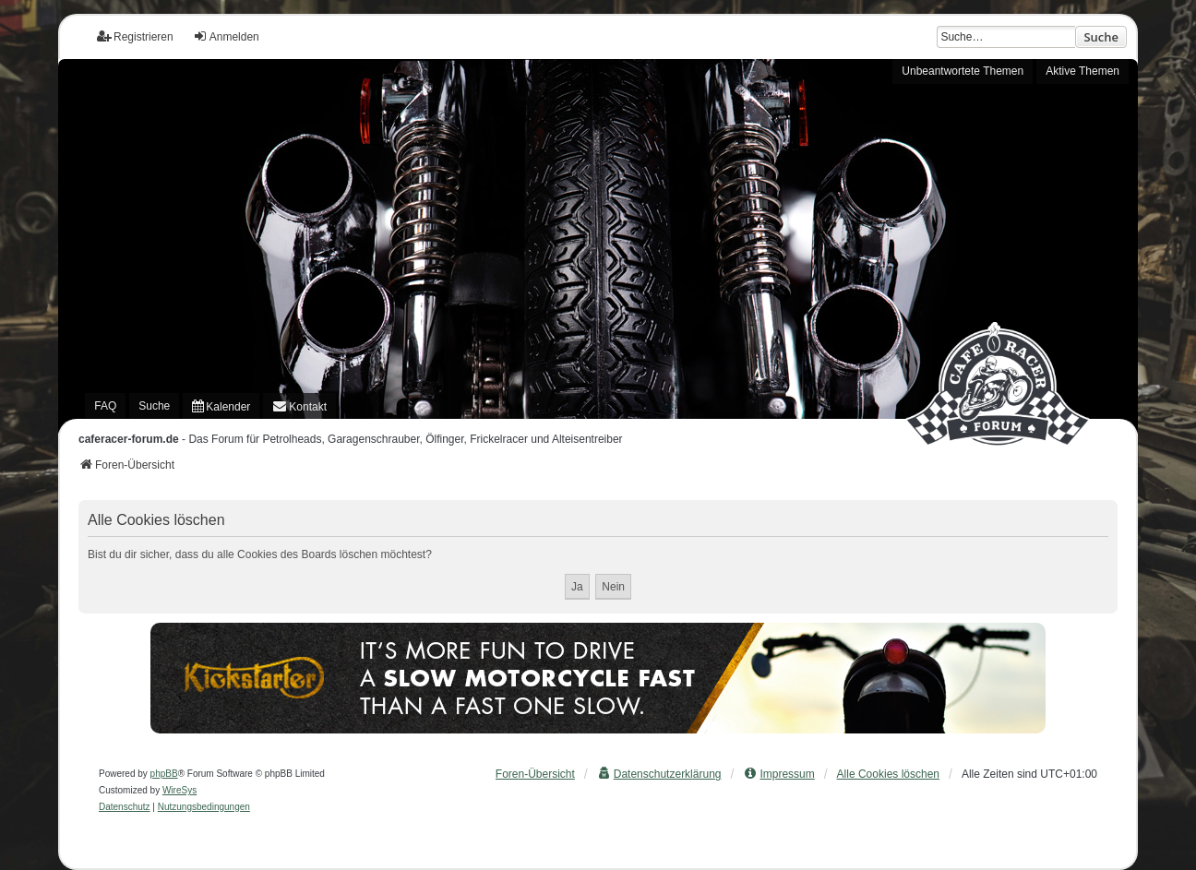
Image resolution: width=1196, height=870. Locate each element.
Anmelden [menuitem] (226, 36)
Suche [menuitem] (154, 405)
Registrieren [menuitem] (135, 36)
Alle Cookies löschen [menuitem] (888, 774)
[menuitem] (221, 406)
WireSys (179, 790)
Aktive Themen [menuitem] (1082, 71)
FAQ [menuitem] (105, 405)
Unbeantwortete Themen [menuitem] (962, 71)
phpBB (164, 774)
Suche (1100, 37)
